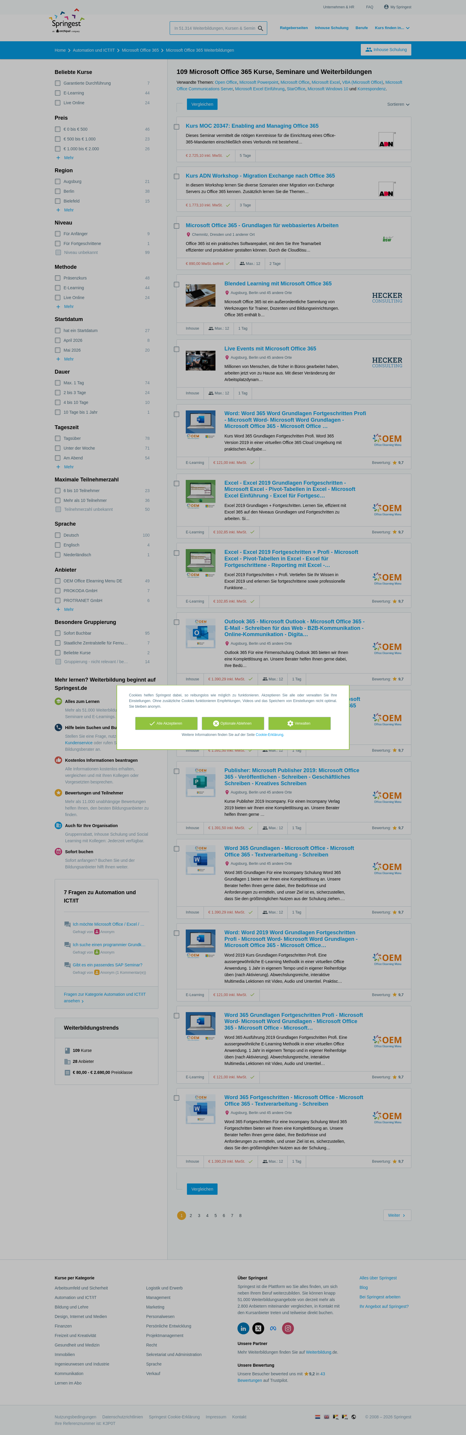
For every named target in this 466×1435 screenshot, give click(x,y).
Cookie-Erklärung (270, 735)
